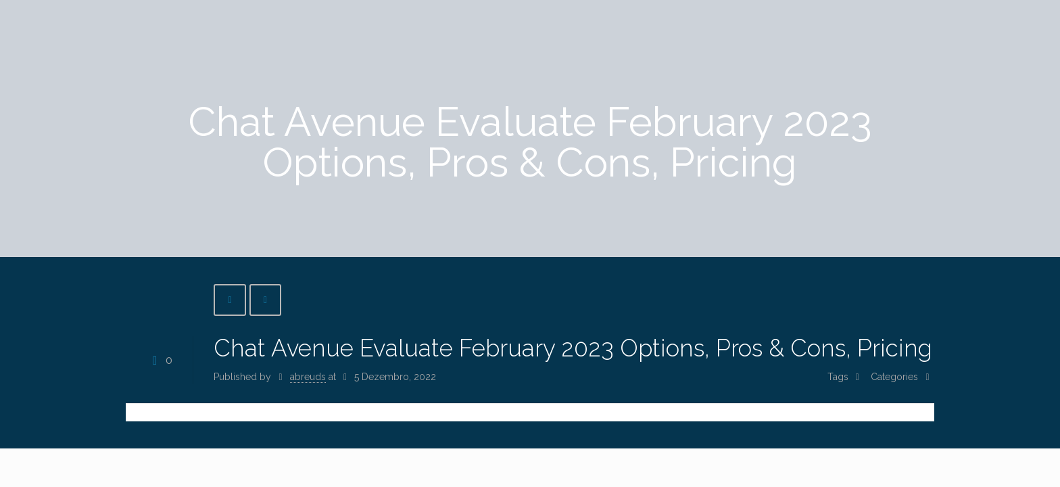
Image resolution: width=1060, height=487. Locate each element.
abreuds (308, 376)
